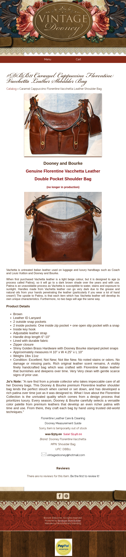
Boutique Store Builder (69, 520)
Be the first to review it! (84, 476)
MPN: (54, 444)
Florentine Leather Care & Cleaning (63, 418)
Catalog (11, 88)
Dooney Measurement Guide (63, 423)
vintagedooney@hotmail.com (66, 455)
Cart (78, 59)
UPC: (58, 449)
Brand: (44, 439)
